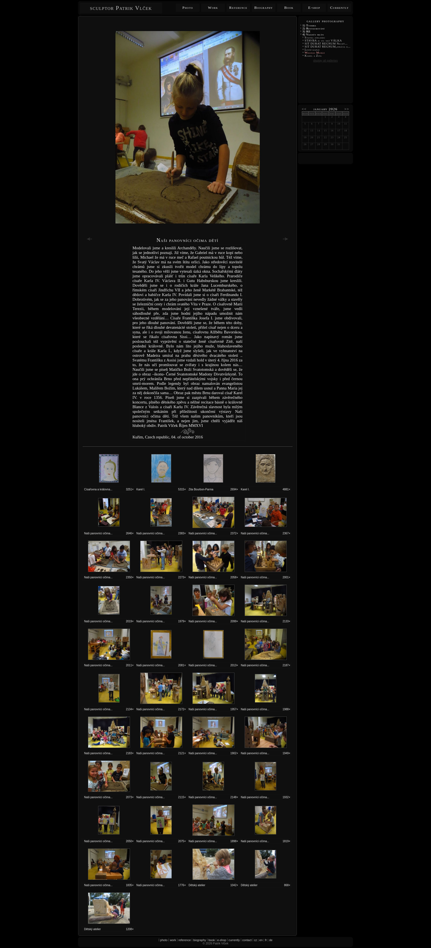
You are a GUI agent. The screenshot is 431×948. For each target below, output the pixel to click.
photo (164, 940)
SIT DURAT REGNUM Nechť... (326, 43)
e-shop (221, 940)
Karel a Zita (313, 55)
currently (234, 940)
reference (184, 940)
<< (304, 109)
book (211, 940)
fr (266, 940)
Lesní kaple (312, 49)
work (173, 940)
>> (346, 109)
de (270, 940)
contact (247, 940)
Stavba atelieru (315, 37)
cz (255, 940)
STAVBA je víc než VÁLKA (324, 40)
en (261, 940)
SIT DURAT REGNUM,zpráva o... (327, 46)
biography (199, 940)
